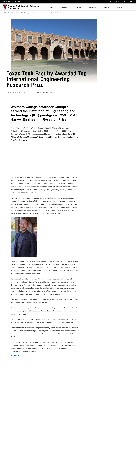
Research (106, 7)
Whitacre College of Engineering (19, 13)
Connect (119, 7)
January (61, 13)
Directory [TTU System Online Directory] (112, 2)
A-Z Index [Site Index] (125, 2)
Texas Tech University (11, 2)
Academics (78, 7)
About (51, 7)
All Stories (47, 13)
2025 (54, 13)
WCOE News (36, 13)
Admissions (63, 7)
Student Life (92, 7)
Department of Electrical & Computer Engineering (57, 136)
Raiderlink (119, 2)
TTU (5, 13)
